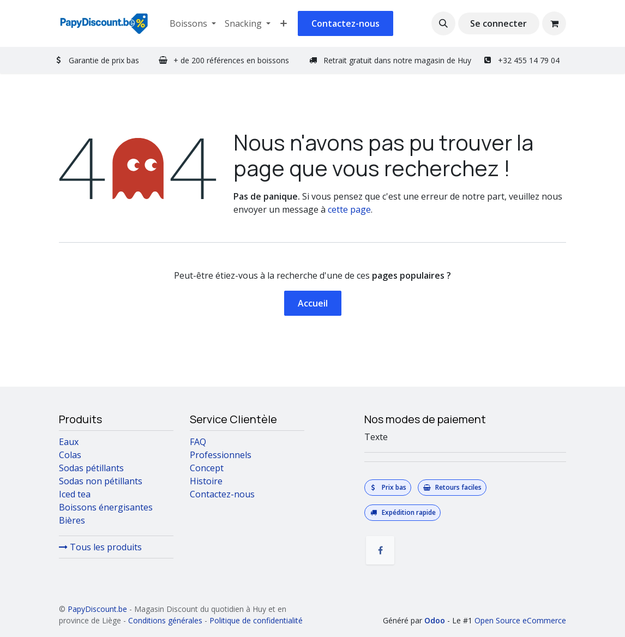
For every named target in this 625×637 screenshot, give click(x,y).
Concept (207, 468)
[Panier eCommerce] (554, 23)
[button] (443, 23)
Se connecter (498, 23)
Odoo (435, 620)
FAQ (198, 442)
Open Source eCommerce (520, 620)
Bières (72, 520)
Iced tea (75, 494)
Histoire (206, 481)
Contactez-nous (345, 23)
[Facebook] (380, 550)
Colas (70, 455)
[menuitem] (192, 23)
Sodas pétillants (91, 468)
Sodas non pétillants (102, 481)
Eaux (69, 442)
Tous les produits (100, 547)
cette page (349, 209)
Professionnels (220, 455)
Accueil (313, 303)
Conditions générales (165, 620)
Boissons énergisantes (106, 507)
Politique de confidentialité (256, 620)
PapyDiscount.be (97, 609)
